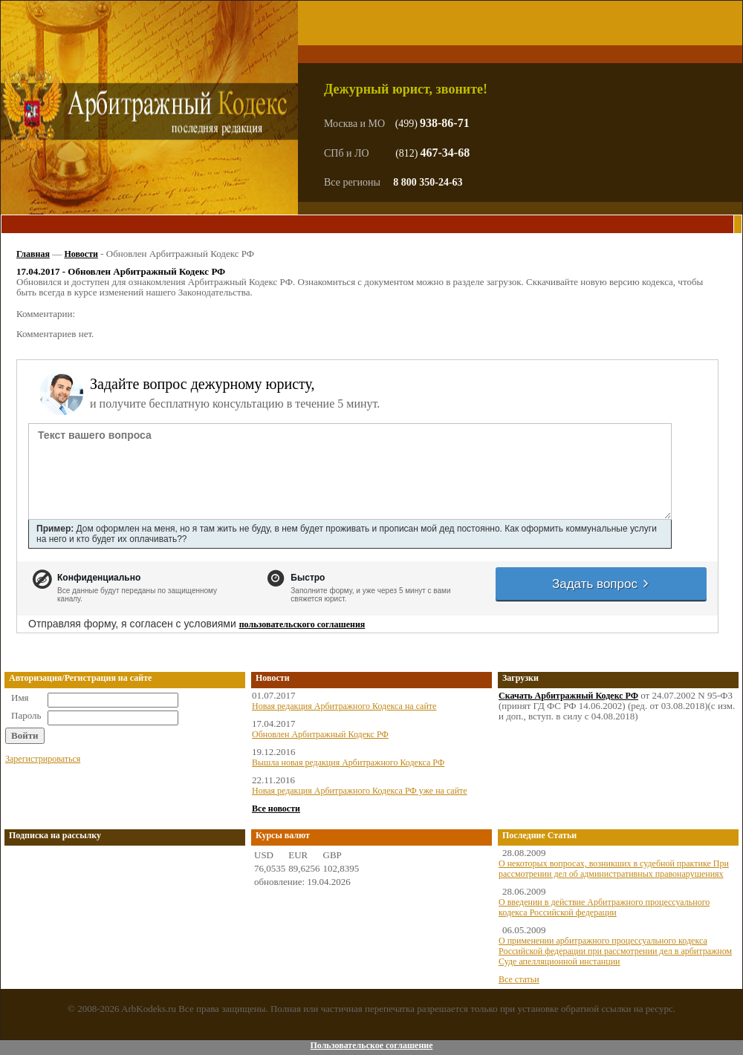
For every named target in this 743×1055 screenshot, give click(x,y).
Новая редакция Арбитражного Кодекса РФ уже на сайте (359, 790)
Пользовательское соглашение (371, 1045)
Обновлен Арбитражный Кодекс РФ (320, 734)
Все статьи (519, 979)
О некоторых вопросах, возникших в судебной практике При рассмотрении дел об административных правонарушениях (614, 868)
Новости (81, 254)
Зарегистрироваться (42, 759)
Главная (33, 254)
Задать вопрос (601, 584)
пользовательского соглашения (302, 624)
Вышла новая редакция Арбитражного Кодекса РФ (348, 762)
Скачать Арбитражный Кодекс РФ (568, 695)
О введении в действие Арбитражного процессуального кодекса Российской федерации (604, 907)
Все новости (276, 808)
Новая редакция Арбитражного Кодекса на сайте (344, 706)
